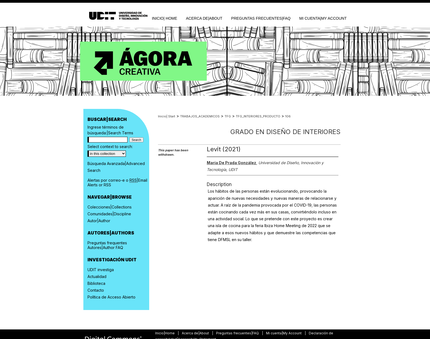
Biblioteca (96, 283)
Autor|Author (98, 220)
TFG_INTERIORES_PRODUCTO (258, 116)
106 (288, 116)
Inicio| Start (166, 116)
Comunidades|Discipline (109, 213)
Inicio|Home (165, 333)
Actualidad (96, 276)
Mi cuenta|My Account (284, 333)
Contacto (95, 290)
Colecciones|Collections (109, 207)
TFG (228, 116)
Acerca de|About (196, 333)
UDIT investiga (100, 269)
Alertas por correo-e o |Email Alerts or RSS (117, 182)
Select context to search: (110, 146)
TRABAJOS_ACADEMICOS (200, 116)
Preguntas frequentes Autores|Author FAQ (107, 245)
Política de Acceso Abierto (111, 297)
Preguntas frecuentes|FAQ (238, 333)
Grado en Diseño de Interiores (285, 132)
